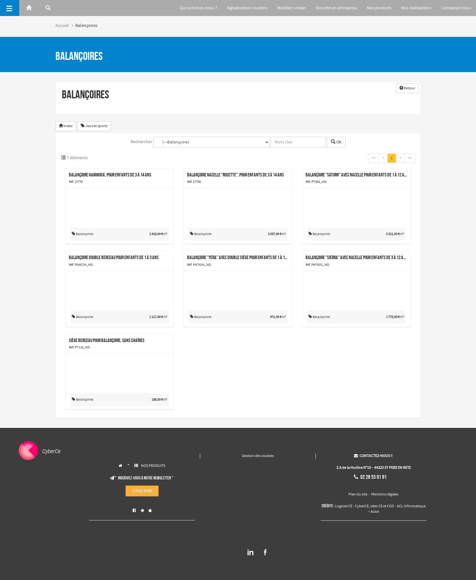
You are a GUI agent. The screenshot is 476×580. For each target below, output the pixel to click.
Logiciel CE (343, 506)
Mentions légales (384, 494)
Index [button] (65, 126)
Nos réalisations (415, 8)
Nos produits (377, 8)
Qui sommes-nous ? (192, 8)
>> (410, 158)
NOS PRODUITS (153, 466)
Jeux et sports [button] (94, 126)
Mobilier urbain (287, 8)
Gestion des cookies (258, 456)
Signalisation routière (242, 8)
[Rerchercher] (48, 8)
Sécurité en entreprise (333, 8)
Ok (336, 142)
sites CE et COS (382, 506)
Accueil (62, 26)
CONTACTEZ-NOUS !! (373, 456)
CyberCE (362, 506)
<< (373, 158)
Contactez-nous (456, 8)
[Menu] (9, 8)
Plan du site (358, 494)
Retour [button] (407, 88)
